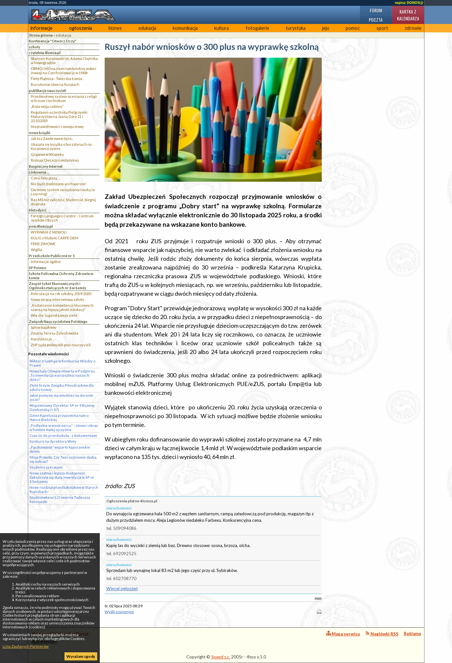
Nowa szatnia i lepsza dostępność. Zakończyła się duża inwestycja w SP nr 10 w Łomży (61, 477)
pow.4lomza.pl (41, 226)
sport (382, 28)
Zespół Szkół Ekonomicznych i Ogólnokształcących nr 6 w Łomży (57, 285)
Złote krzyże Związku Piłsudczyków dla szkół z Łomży (61, 387)
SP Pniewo (37, 268)
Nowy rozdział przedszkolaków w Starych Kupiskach (63, 489)
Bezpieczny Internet (46, 166)
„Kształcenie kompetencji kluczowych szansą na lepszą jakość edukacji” (62, 307)
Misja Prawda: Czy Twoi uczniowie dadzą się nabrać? (62, 459)
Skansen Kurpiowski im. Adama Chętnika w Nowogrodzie (64, 60)
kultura (221, 28)
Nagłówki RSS (382, 633)
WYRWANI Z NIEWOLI (49, 232)
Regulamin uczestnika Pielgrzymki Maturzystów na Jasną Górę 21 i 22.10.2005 (59, 116)
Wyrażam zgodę (80, 656)
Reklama (412, 633)
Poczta (376, 19)
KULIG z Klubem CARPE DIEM (54, 238)
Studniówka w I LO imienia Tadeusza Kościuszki (59, 499)
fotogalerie (257, 28)
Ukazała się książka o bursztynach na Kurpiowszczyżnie (61, 146)
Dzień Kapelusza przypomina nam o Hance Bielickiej (59, 417)
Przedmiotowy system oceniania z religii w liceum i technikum (64, 98)
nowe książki (39, 133)
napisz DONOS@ (409, 3)
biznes (115, 28)
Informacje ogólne (46, 261)
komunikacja (185, 28)
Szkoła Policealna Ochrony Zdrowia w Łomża (61, 275)
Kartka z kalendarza (408, 15)
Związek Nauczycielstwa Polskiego (58, 321)
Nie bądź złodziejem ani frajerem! (59, 184)
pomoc (353, 28)
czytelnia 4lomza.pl (45, 53)
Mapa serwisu (343, 633)
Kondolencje (41, 339)
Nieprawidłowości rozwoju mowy (57, 126)
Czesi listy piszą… (45, 178)
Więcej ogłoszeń (122, 588)
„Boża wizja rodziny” (47, 106)
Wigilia (36, 249)
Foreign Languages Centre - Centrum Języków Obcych (62, 218)
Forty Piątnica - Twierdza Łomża (56, 78)
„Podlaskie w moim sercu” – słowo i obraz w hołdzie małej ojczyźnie (63, 427)
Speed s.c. (220, 656)
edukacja (147, 28)
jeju (325, 28)
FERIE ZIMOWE (43, 244)
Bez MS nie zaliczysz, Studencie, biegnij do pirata (63, 202)
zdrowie (413, 28)
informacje (41, 28)
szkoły (34, 47)
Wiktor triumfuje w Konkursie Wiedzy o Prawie (62, 363)
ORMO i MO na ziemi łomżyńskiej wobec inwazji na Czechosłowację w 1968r (64, 70)
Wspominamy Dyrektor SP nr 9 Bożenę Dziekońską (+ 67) (62, 407)
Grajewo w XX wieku (47, 154)
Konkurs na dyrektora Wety (52, 441)
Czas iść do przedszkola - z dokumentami (63, 435)
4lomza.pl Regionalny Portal (59, 637)
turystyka (296, 28)
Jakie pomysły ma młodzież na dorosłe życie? (61, 397)
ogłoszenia (80, 28)
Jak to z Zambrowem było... (52, 138)
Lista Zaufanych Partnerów (26, 646)
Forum (376, 10)
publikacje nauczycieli (47, 90)
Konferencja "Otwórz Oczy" (52, 41)
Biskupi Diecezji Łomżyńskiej (55, 160)
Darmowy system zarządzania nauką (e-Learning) (63, 192)
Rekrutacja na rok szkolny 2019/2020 (61, 293)
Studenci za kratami (46, 467)
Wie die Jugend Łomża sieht (54, 315)
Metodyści (37, 210)
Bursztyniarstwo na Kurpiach (55, 84)
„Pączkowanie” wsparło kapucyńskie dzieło (59, 449)
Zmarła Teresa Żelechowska (54, 333)
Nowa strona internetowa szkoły (57, 299)
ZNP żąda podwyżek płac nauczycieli (61, 345)
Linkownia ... (39, 172)
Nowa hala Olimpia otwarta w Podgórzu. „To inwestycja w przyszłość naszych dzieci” (62, 375)
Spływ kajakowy (43, 327)
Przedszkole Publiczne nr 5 (52, 256)
